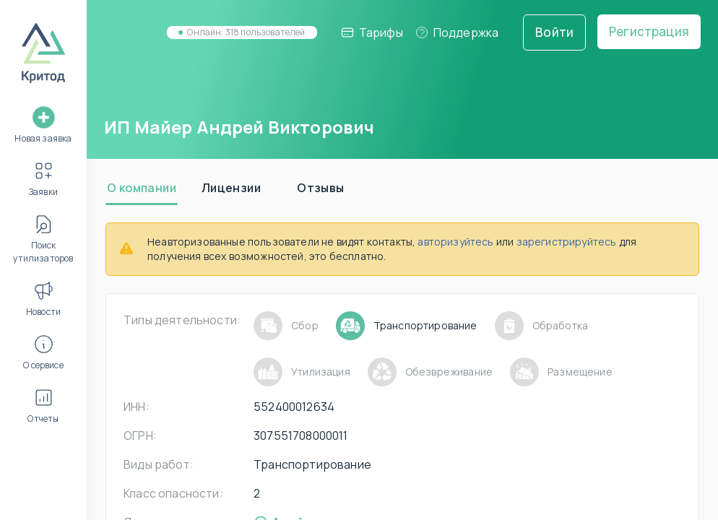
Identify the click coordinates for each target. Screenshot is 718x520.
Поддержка (457, 32)
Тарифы (371, 32)
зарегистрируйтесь (566, 241)
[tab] (141, 187)
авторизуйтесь (455, 241)
